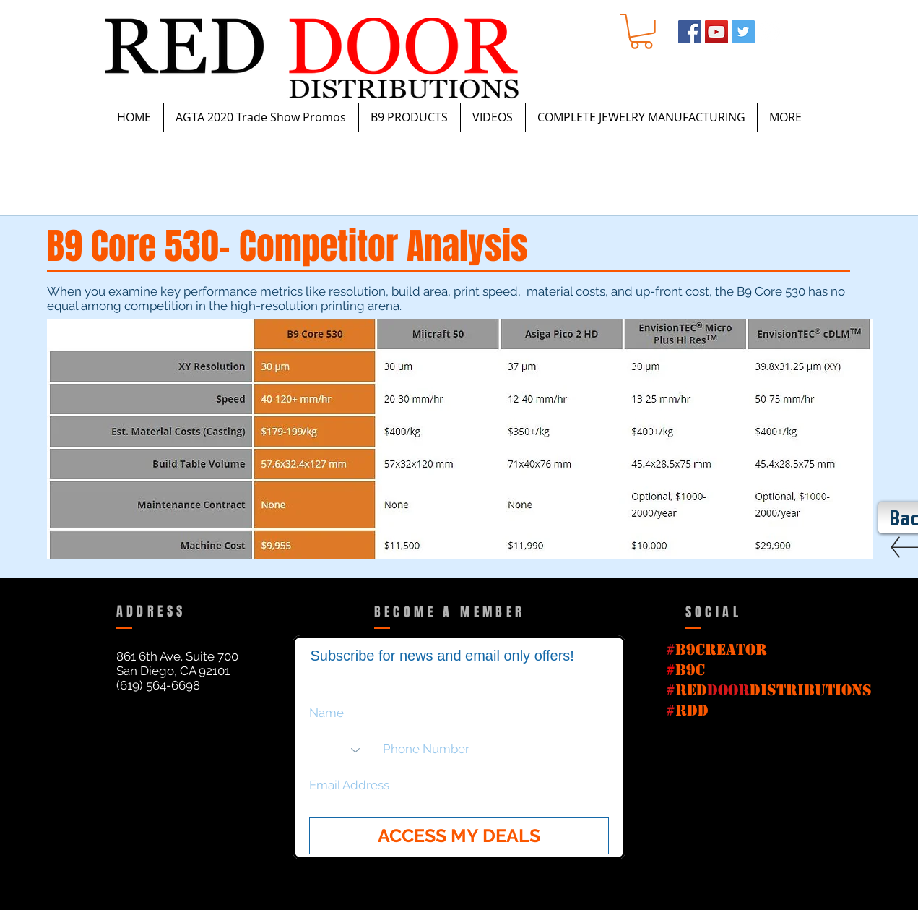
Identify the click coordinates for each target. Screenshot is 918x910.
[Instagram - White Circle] (769, 31)
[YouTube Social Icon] (716, 31)
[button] (641, 31)
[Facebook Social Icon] (689, 31)
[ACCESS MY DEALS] (459, 835)
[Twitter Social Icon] (743, 31)
